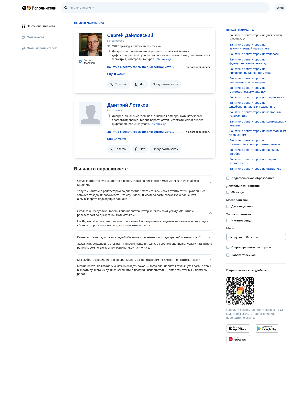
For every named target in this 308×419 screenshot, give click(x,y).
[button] (164, 59)
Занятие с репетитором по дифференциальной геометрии (250, 70)
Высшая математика (240, 29)
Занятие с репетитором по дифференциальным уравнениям (252, 104)
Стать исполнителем (39, 48)
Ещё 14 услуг (116, 138)
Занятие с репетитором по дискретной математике (141, 67)
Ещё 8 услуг (116, 74)
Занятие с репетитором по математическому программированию (255, 142)
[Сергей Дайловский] (90, 44)
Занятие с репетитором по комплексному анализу (257, 123)
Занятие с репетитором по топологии (254, 54)
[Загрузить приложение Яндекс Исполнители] (256, 291)
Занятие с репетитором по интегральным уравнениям (257, 132)
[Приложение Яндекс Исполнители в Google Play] (267, 328)
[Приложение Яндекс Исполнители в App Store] (238, 328)
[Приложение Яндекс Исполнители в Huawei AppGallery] (238, 339)
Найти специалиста (38, 26)
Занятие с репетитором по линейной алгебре (254, 151)
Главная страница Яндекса (24, 8)
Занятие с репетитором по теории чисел (257, 97)
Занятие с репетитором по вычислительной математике (249, 46)
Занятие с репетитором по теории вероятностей (252, 161)
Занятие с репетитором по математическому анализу (247, 89)
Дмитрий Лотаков (127, 105)
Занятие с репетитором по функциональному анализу (247, 61)
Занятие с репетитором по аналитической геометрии (247, 80)
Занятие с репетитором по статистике (255, 168)
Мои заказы (33, 37)
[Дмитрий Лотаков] (90, 114)
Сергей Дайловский (130, 35)
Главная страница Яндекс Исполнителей (39, 8)
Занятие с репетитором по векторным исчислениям (255, 114)
